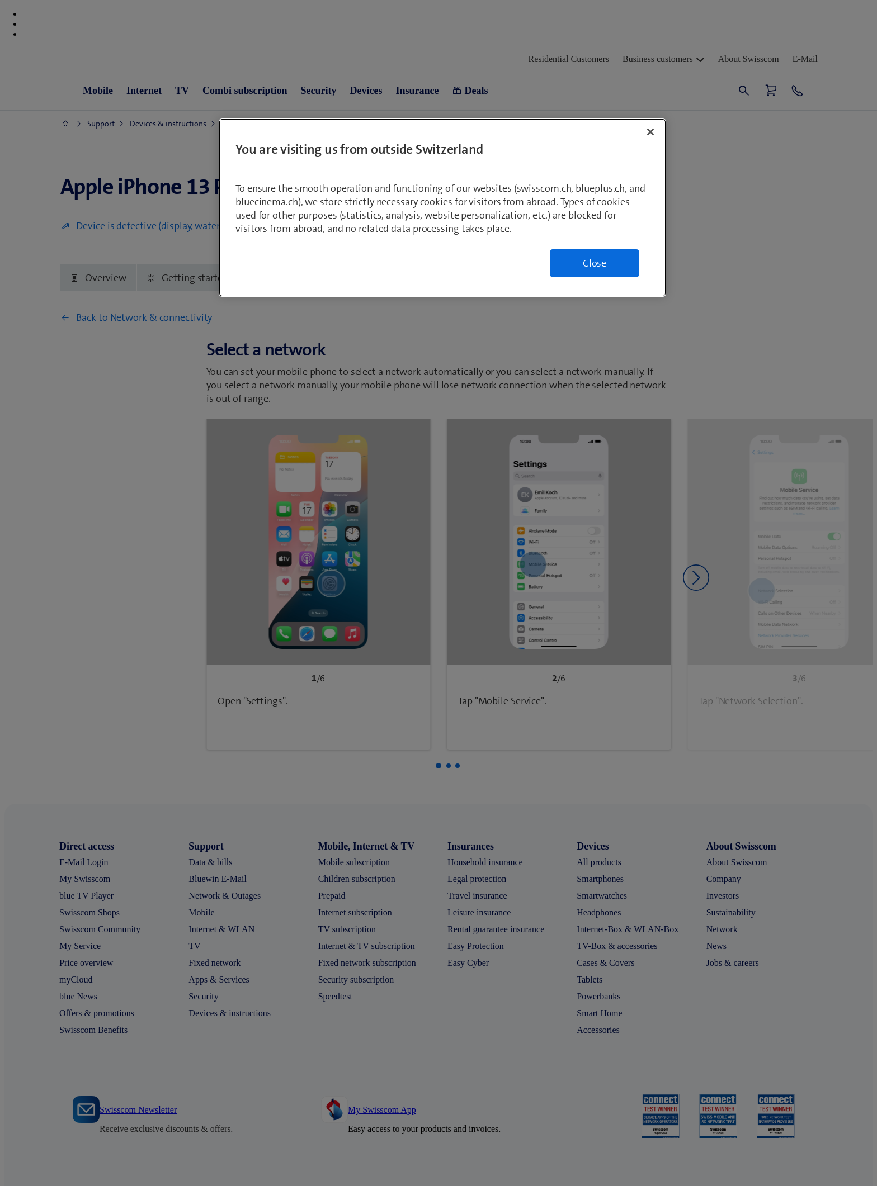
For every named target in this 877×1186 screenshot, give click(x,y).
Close (594, 263)
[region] (442, 207)
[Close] (650, 132)
